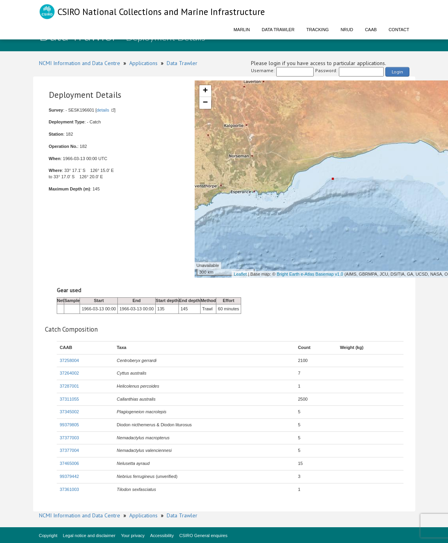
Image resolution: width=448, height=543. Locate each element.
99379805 (69, 424)
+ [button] (205, 91)
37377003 (69, 437)
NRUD (346, 29)
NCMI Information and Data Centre (79, 63)
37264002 (69, 373)
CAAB (371, 29)
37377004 (69, 450)
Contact (399, 29)
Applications (143, 63)
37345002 (69, 411)
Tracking (318, 29)
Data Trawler (278, 29)
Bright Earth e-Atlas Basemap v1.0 (310, 274)
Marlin (242, 29)
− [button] (205, 103)
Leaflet (240, 274)
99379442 (69, 476)
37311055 (69, 399)
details (103, 110)
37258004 (69, 360)
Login (397, 72)
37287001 (69, 386)
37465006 (69, 463)
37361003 (69, 489)
